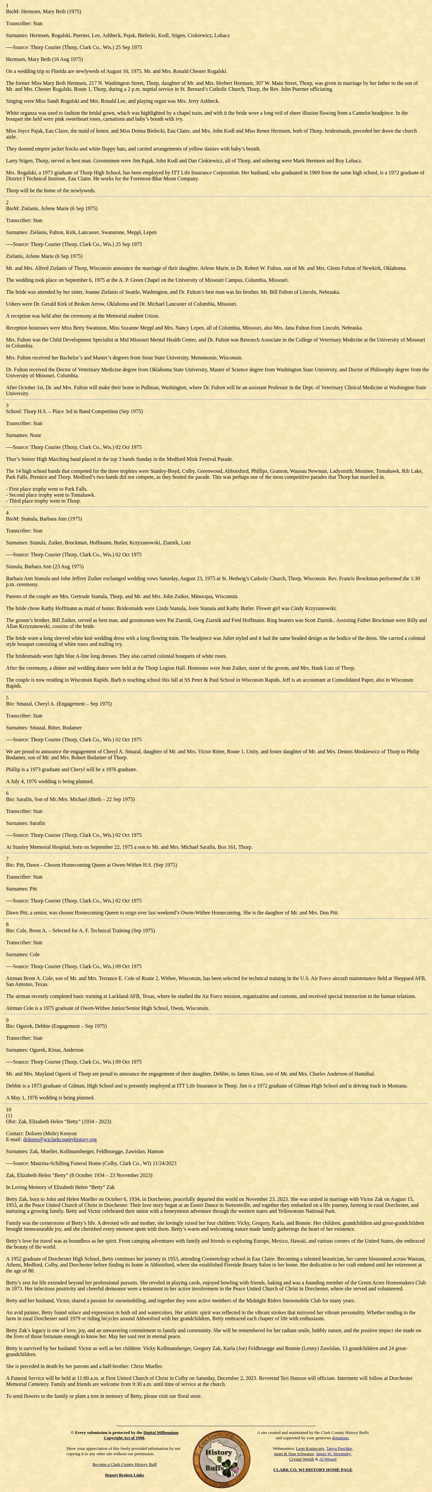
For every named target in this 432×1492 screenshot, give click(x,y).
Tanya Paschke (339, 1448)
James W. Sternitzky (333, 1453)
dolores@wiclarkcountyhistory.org (60, 1139)
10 (8, 1109)
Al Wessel (328, 1459)
